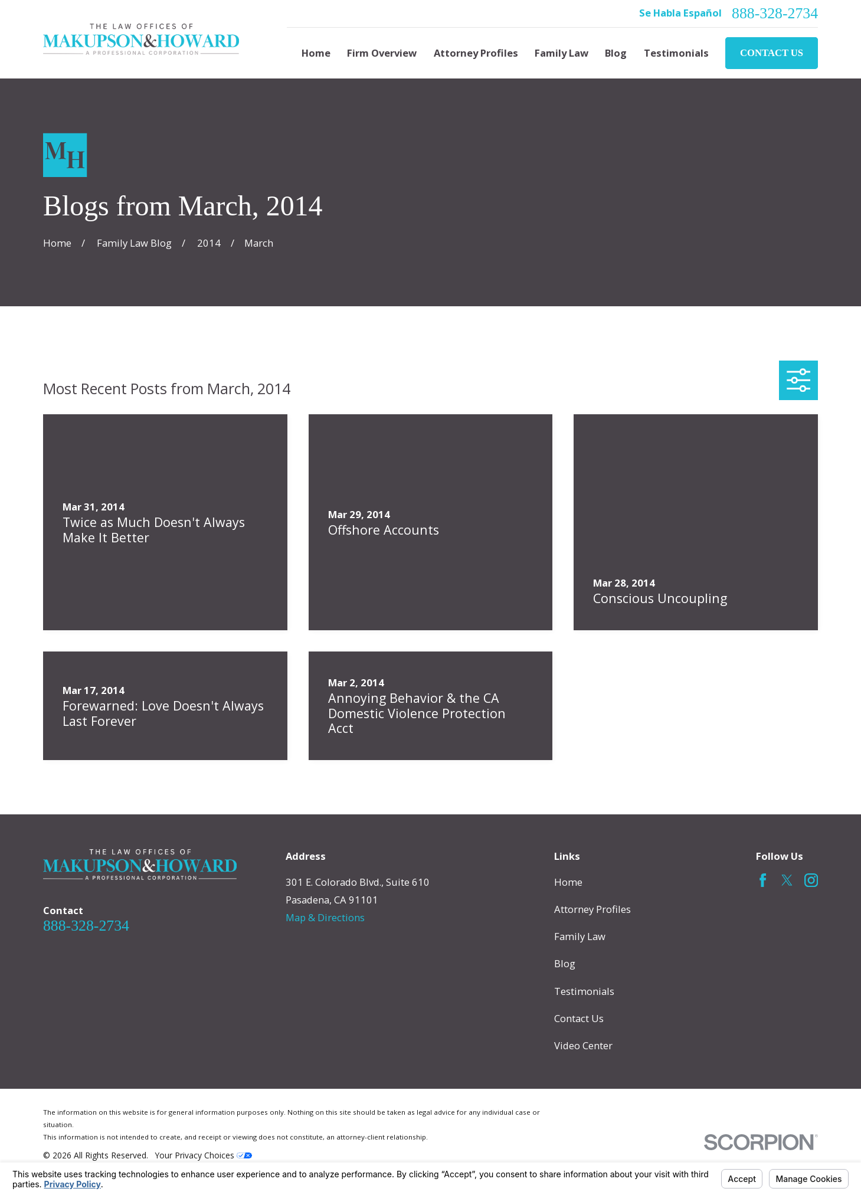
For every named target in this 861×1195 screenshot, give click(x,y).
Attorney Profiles (592, 909)
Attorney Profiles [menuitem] (476, 53)
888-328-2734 (775, 13)
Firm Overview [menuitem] (382, 53)
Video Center (583, 1045)
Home (568, 882)
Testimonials (584, 991)
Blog (564, 963)
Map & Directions (325, 917)
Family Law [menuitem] (561, 53)
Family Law (579, 936)
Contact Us (771, 52)
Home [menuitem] (316, 53)
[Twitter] (787, 880)
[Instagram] (811, 880)
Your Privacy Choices (203, 1155)
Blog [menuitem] (616, 53)
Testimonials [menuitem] (676, 53)
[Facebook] (763, 880)
